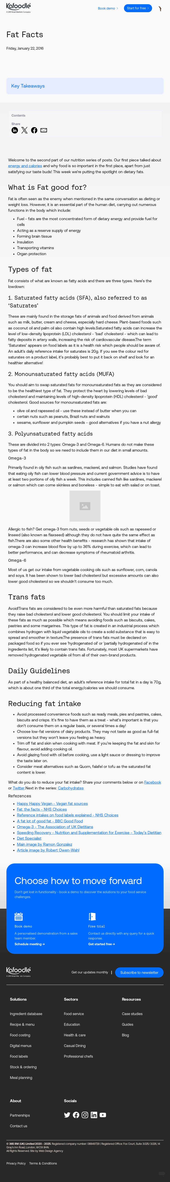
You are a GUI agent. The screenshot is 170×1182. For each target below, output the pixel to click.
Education (72, 1024)
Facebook (152, 782)
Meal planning (21, 1078)
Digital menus (20, 1046)
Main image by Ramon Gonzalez (44, 844)
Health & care (75, 1035)
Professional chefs (78, 1056)
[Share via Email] (44, 132)
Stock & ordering (23, 1067)
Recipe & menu (22, 1024)
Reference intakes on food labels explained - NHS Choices (67, 815)
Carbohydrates (71, 788)
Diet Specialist (29, 838)
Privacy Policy (16, 1163)
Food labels (19, 1056)
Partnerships (20, 1115)
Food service (74, 1014)
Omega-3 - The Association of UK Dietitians (55, 827)
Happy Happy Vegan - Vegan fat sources (52, 803)
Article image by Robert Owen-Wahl (48, 850)
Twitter (19, 788)
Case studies (132, 1014)
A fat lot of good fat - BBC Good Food (50, 821)
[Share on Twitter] (24, 132)
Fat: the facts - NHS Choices (42, 809)
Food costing (20, 1035)
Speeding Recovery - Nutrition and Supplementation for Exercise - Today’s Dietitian (89, 832)
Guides (127, 1024)
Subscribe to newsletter (139, 973)
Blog (125, 1035)
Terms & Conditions (43, 1163)
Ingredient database (26, 1014)
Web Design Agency (51, 1151)
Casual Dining (75, 1046)
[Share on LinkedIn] (15, 132)
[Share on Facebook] (34, 132)
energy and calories (25, 166)
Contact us (18, 1126)
